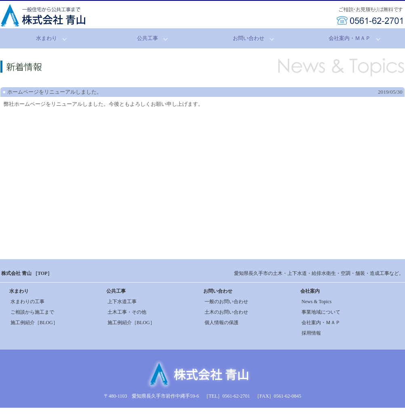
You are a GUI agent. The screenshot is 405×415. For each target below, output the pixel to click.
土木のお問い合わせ (226, 312)
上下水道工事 (122, 301)
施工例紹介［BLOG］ (34, 322)
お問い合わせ (248, 38)
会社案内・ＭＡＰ (350, 38)
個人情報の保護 (221, 322)
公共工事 (147, 38)
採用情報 (311, 333)
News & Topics (316, 301)
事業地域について (321, 312)
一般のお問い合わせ (226, 301)
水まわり (46, 38)
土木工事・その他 (127, 312)
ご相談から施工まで (32, 312)
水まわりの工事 (27, 301)
